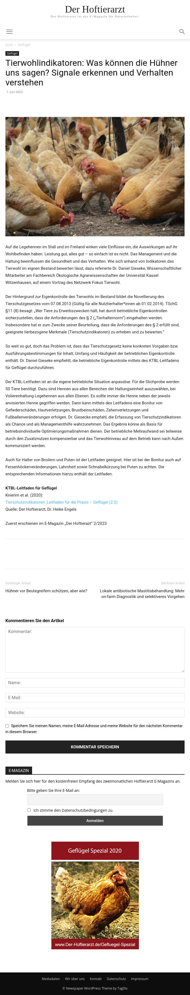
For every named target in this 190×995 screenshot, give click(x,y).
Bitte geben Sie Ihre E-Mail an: (53, 790)
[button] (182, 31)
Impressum (139, 979)
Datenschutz (116, 979)
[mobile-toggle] (9, 31)
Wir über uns (75, 979)
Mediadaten (51, 979)
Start (9, 44)
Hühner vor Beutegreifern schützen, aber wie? (46, 590)
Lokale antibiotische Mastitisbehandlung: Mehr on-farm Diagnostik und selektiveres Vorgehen (142, 593)
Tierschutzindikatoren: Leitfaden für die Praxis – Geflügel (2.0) (61, 502)
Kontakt (96, 979)
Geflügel (24, 44)
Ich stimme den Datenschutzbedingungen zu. (73, 810)
